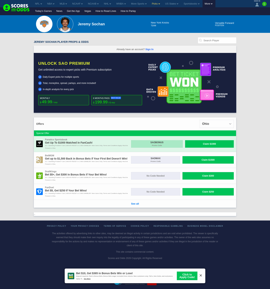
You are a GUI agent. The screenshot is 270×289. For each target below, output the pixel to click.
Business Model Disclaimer (205, 226)
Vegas (87, 11)
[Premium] (264, 5)
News (59, 11)
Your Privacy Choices (85, 226)
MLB (63, 3)
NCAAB (93, 3)
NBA (51, 3)
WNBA (121, 3)
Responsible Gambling (168, 226)
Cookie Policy (140, 226)
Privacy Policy (56, 226)
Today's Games (43, 11)
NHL (107, 3)
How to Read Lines (106, 11)
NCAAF (77, 3)
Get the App (73, 11)
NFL (38, 3)
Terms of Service (115, 226)
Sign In (149, 49)
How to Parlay (128, 11)
